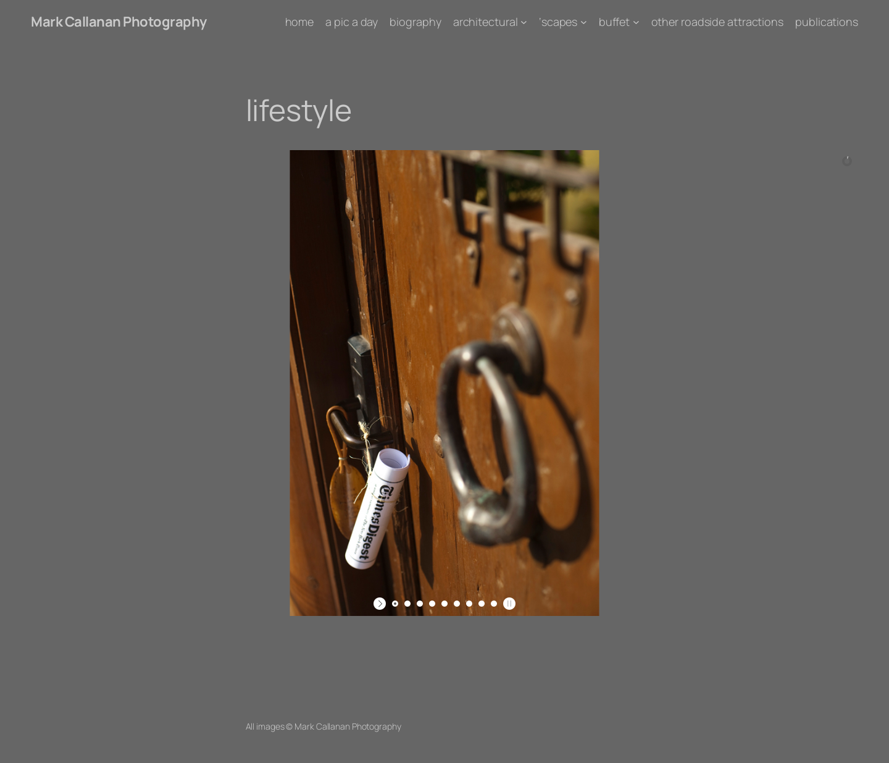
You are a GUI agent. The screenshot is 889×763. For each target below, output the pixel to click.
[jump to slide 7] (469, 603)
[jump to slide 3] (420, 603)
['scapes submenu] (583, 22)
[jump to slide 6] (457, 603)
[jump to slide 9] (494, 603)
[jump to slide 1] (395, 603)
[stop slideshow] (507, 603)
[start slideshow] (381, 603)
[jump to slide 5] (444, 603)
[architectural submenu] (523, 22)
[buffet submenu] (636, 22)
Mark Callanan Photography (119, 21)
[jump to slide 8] (481, 603)
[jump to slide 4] (432, 603)
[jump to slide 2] (407, 603)
